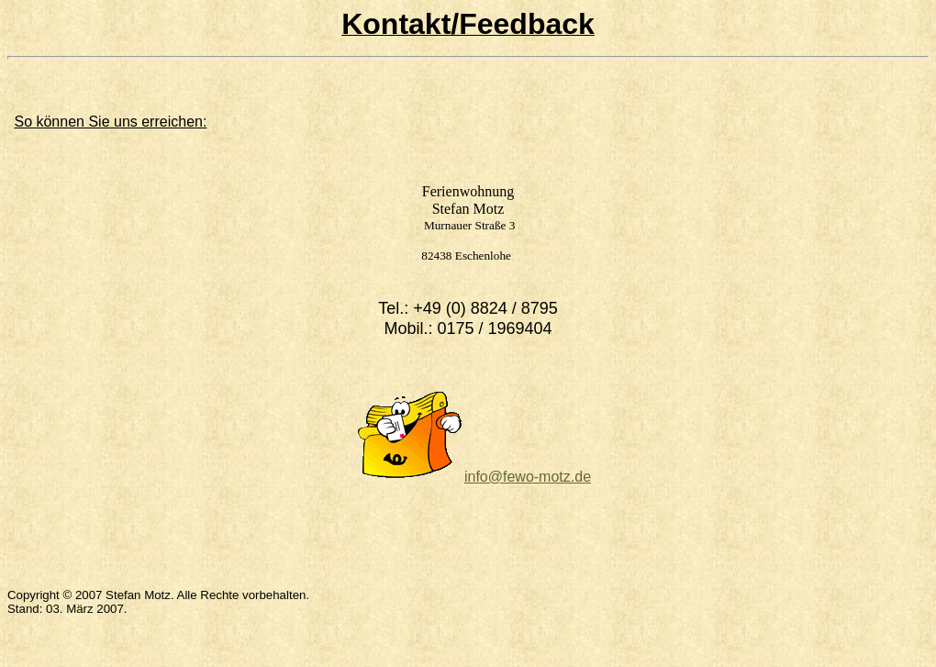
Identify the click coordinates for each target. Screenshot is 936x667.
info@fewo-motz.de (527, 476)
